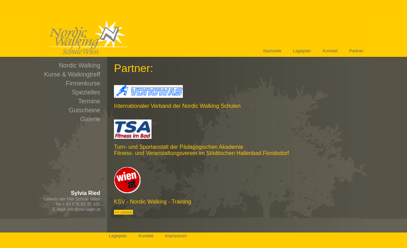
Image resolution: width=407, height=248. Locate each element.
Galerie (90, 119)
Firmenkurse (83, 83)
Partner (356, 50)
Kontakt (330, 50)
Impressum (176, 235)
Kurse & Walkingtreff (72, 74)
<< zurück (123, 212)
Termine (89, 101)
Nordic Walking (79, 65)
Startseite (272, 50)
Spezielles (86, 92)
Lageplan (302, 50)
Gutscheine (84, 110)
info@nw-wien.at (83, 209)
